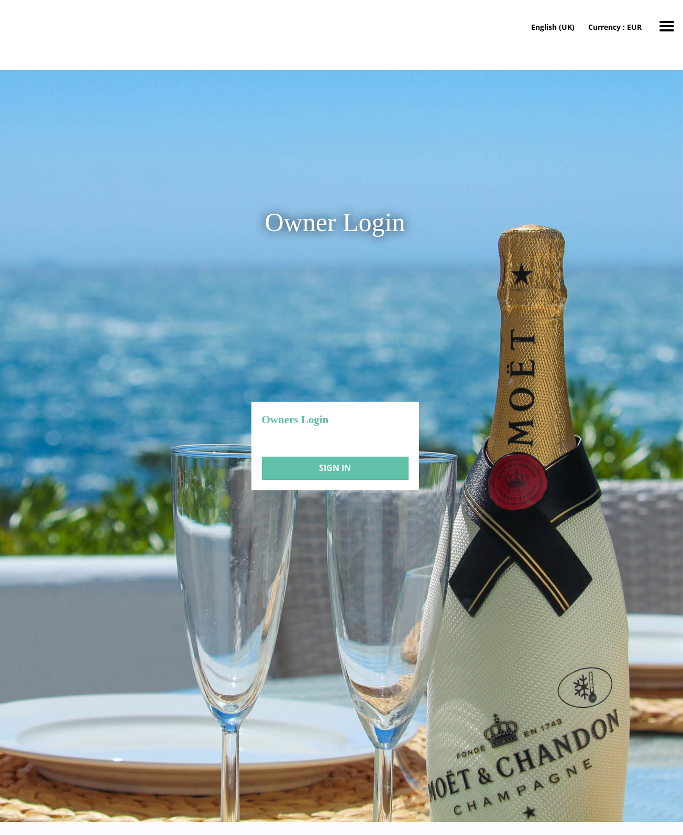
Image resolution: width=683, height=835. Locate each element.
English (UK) (553, 27)
